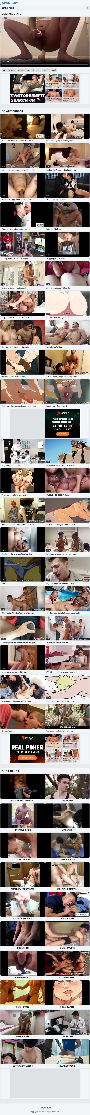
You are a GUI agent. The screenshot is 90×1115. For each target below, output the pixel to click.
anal (54, 70)
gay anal (30, 70)
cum (38, 70)
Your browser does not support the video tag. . (45, 42)
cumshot (46, 70)
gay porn (21, 70)
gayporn (11, 70)
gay (4, 70)
